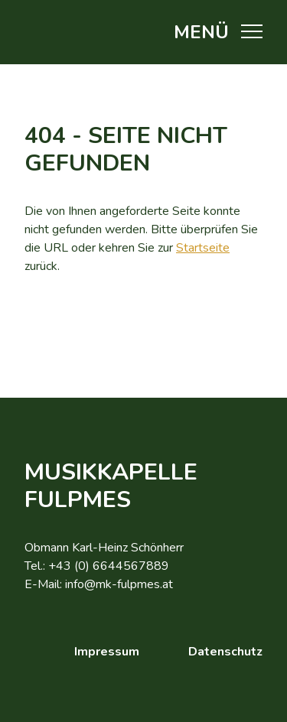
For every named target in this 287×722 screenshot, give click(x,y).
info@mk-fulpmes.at (119, 584)
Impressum (106, 651)
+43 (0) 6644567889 (108, 566)
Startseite (203, 247)
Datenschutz (225, 651)
